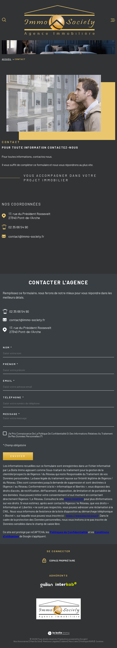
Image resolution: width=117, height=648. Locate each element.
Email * (9, 380)
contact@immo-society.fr (26, 236)
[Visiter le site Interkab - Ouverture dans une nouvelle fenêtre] (66, 584)
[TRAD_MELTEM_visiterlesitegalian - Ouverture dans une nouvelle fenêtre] (46, 585)
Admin (64, 641)
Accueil (6, 59)
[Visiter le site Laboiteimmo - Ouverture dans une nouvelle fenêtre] (58, 633)
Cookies (99, 641)
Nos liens (73, 641)
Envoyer (18, 456)
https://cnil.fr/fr (73, 499)
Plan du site (35, 641)
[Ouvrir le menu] (113, 20)
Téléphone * (13, 397)
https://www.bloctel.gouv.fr (82, 515)
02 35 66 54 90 (18, 227)
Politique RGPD (87, 641)
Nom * (7, 347)
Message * (11, 414)
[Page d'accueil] (58, 20)
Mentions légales (51, 641)
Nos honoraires (21, 641)
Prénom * (10, 364)
